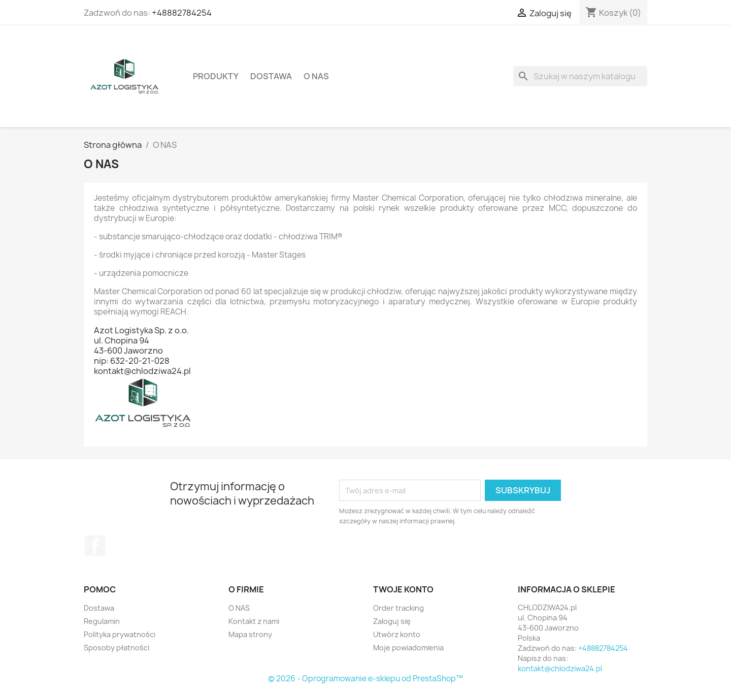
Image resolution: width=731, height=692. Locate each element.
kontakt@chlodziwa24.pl (560, 668)
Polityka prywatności (119, 634)
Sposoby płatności (116, 647)
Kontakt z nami (253, 621)
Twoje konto (403, 589)
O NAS (316, 76)
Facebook (95, 546)
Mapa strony (250, 634)
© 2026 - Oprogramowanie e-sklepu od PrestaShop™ (365, 678)
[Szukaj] (580, 76)
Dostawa (271, 76)
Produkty (216, 76)
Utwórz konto (396, 634)
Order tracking (398, 608)
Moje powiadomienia (408, 647)
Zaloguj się (392, 621)
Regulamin (102, 621)
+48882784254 (182, 12)
